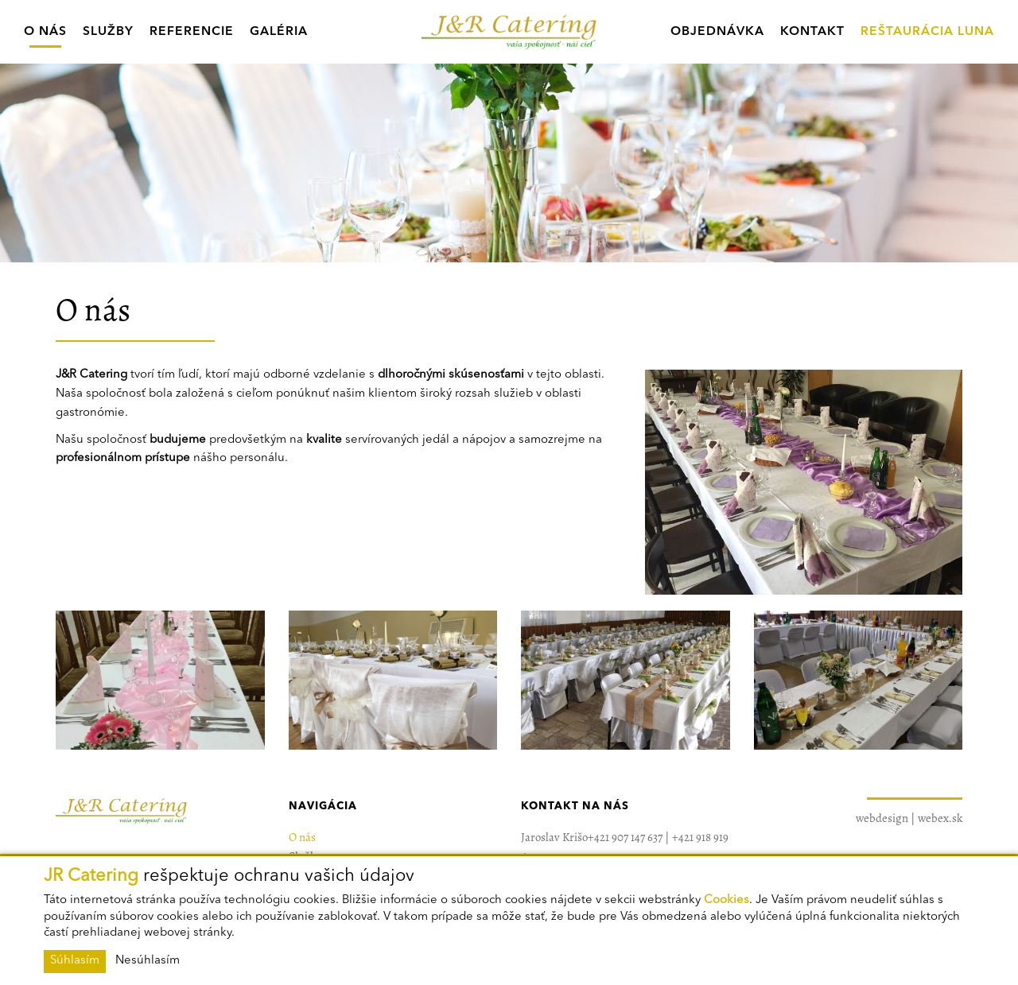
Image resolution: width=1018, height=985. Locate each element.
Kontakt (812, 31)
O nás (45, 31)
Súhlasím (74, 961)
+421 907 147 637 (625, 837)
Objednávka (717, 31)
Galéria (279, 31)
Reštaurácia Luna (927, 31)
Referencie (192, 31)
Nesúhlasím (147, 961)
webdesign (882, 818)
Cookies (726, 900)
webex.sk (940, 818)
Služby (108, 31)
